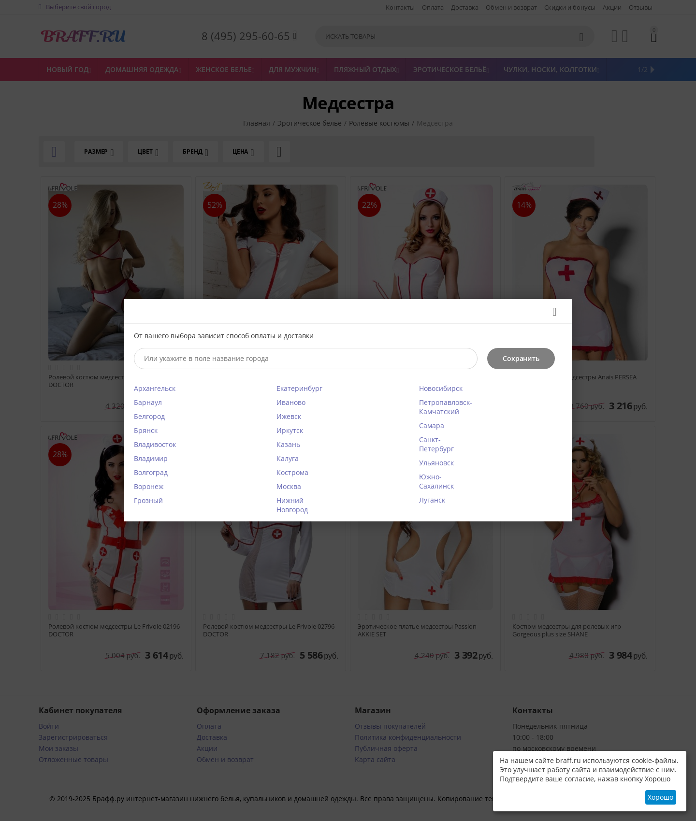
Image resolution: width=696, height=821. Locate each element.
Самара (431, 425)
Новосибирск (441, 388)
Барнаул (148, 402)
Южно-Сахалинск (436, 481)
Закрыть (551, 311)
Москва (288, 486)
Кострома (292, 472)
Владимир (151, 458)
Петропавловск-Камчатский (445, 407)
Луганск (432, 499)
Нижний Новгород (292, 505)
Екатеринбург (299, 388)
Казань (288, 444)
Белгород (149, 416)
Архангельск (154, 388)
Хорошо (660, 797)
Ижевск (288, 416)
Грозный (148, 500)
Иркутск (289, 430)
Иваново (290, 402)
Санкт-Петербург (436, 444)
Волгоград (151, 472)
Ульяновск (436, 462)
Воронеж (148, 486)
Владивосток (155, 444)
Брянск (146, 430)
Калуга (287, 458)
